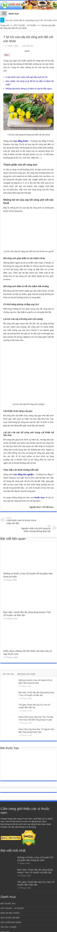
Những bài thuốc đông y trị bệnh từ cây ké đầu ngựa (29, 88)
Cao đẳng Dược (20, 141)
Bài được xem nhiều (26, 674)
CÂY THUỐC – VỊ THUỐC (12, 908)
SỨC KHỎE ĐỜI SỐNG (11, 922)
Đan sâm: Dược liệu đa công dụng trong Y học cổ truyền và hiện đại (35, 871)
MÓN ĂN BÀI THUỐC (10, 913)
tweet (27, 51)
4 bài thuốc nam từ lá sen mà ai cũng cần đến (22, 520)
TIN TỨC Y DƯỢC (9, 927)
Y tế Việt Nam (47, 507)
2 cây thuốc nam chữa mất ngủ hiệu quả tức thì (26, 77)
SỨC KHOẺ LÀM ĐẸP (10, 918)
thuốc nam (39, 497)
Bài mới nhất (8, 674)
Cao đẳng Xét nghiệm (23, 474)
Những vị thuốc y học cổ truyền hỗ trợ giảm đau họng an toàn (35, 858)
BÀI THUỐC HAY (8, 903)
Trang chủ (4, 25)
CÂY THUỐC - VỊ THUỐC (25, 25)
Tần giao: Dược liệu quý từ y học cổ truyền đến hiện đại (35, 883)
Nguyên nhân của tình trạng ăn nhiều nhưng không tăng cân (35, 528)
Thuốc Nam (27, 819)
